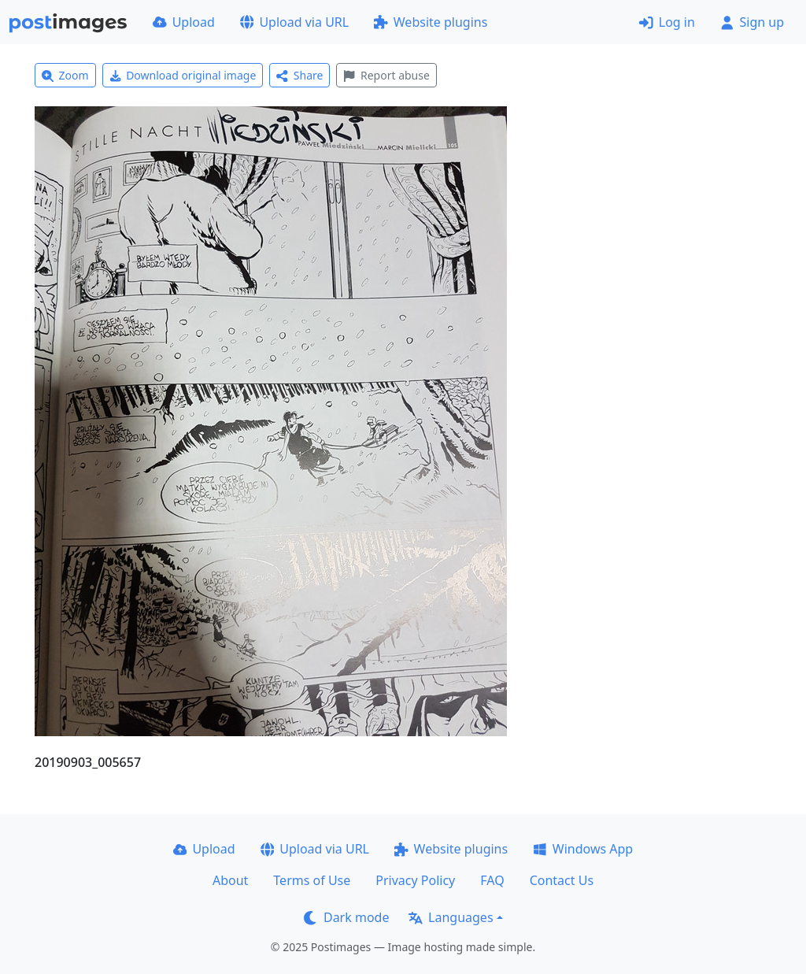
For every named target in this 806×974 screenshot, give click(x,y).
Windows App (583, 848)
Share (299, 75)
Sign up (752, 22)
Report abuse (386, 75)
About (230, 880)
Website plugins (430, 22)
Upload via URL (294, 22)
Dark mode (346, 917)
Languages (451, 917)
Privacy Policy (415, 880)
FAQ (492, 880)
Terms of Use (311, 880)
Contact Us (561, 880)
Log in (667, 22)
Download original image (183, 75)
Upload (184, 22)
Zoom (65, 75)
